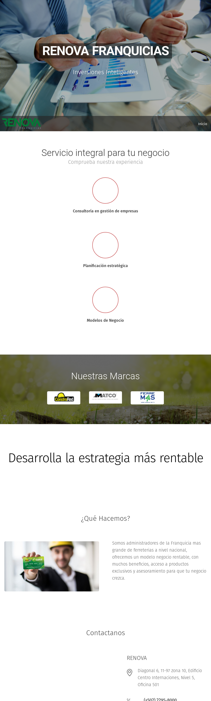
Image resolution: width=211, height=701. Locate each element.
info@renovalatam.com (170, 613)
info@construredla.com (170, 621)
